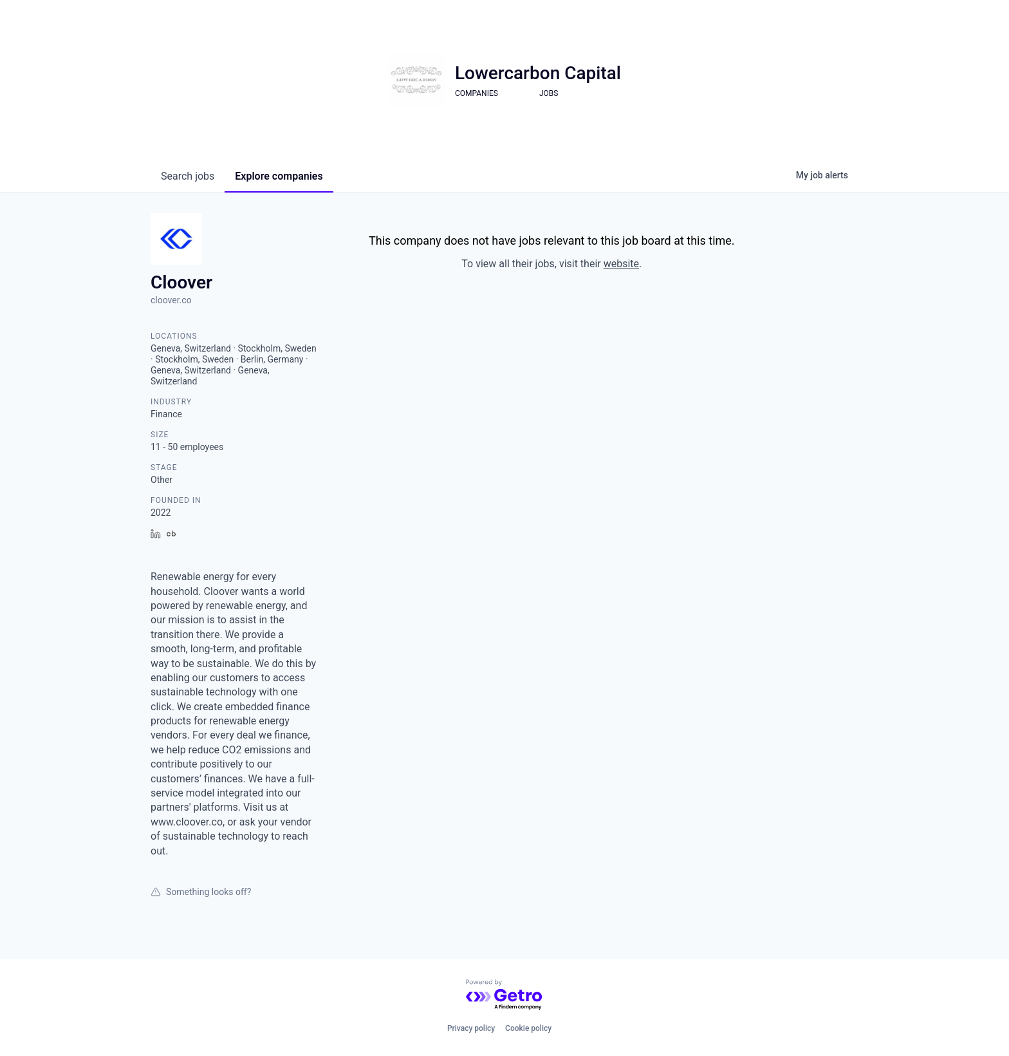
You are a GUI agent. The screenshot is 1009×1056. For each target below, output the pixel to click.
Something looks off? (201, 892)
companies (278, 176)
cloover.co (171, 300)
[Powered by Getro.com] (504, 995)
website (621, 264)
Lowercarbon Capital (538, 73)
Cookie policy (528, 1028)
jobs (187, 176)
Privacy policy (471, 1028)
